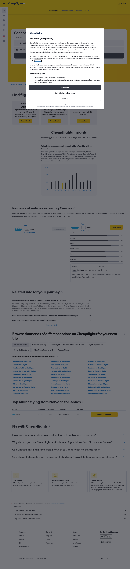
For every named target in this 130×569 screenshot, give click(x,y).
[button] (65, 87)
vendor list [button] (37, 61)
